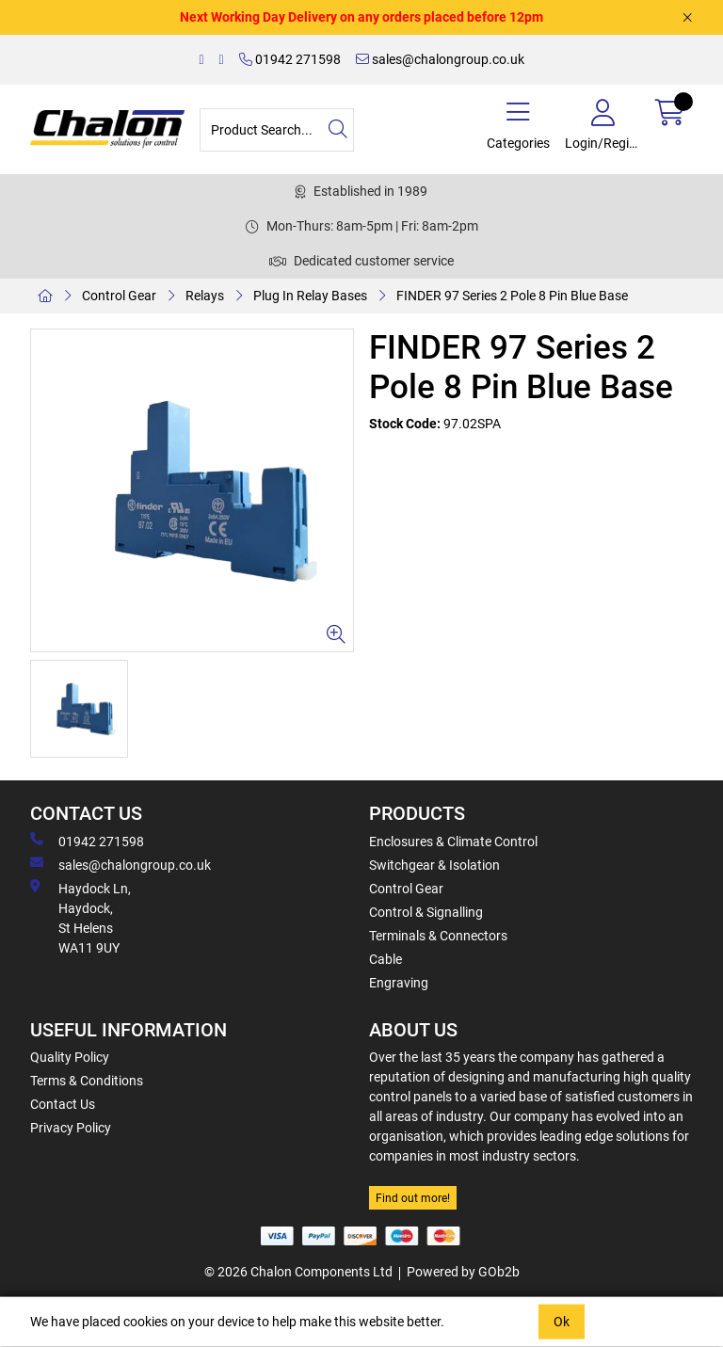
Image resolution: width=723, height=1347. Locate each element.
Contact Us (62, 1104)
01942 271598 (290, 59)
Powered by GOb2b (463, 1271)
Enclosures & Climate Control (453, 841)
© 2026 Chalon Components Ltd (298, 1271)
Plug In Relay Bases (310, 295)
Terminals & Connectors (438, 935)
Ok (562, 1321)
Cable (385, 959)
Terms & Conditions (86, 1080)
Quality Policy (69, 1057)
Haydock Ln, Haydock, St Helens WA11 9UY (80, 917)
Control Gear (119, 295)
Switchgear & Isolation (434, 865)
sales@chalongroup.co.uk (440, 59)
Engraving (398, 982)
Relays (204, 295)
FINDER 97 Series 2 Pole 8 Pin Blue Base (512, 295)
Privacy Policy (70, 1127)
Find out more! (413, 1198)
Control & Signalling (426, 912)
